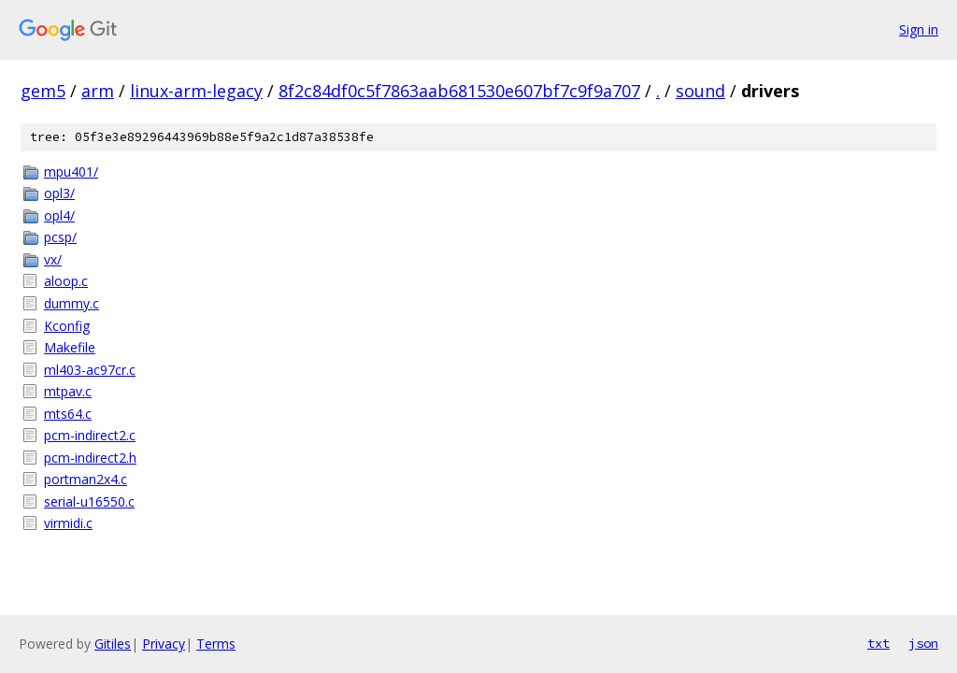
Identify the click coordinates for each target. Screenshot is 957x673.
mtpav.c (68, 391)
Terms (216, 643)
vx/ (53, 259)
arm (97, 90)
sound (700, 90)
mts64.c (68, 413)
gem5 (43, 90)
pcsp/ (60, 237)
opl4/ (59, 215)
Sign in (918, 29)
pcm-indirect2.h (90, 457)
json (923, 643)
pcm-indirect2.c (90, 435)
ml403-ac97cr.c (90, 370)
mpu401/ (71, 171)
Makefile (69, 347)
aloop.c (66, 281)
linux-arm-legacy (196, 90)
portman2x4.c (85, 479)
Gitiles (112, 643)
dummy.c (71, 303)
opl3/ (59, 193)
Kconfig (67, 326)
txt (878, 643)
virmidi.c (68, 523)
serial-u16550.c (89, 501)
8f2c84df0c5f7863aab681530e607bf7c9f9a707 (459, 90)
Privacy (163, 643)
